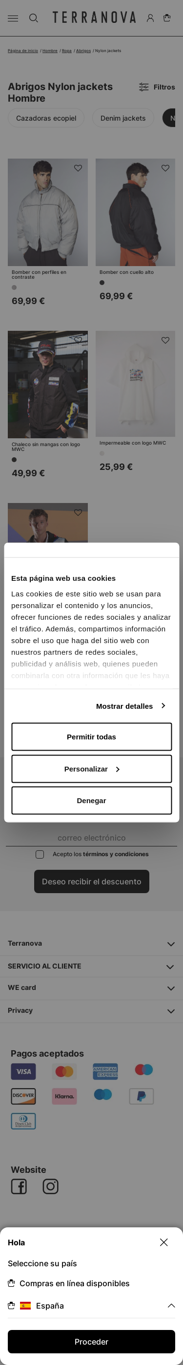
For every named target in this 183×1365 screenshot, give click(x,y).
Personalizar (92, 768)
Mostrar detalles (124, 705)
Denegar (91, 800)
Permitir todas (91, 737)
